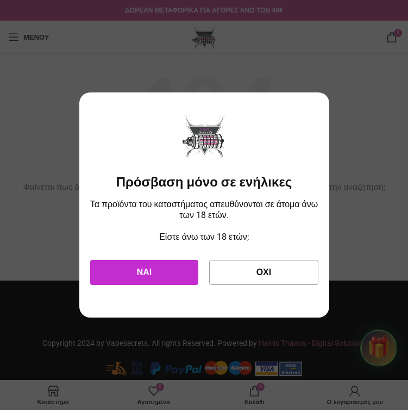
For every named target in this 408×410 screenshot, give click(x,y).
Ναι (144, 272)
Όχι (264, 272)
